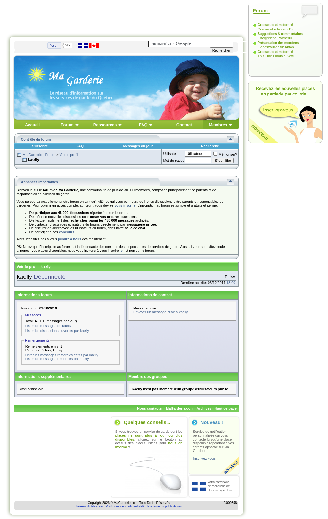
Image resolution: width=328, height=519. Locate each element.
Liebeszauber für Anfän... (277, 47)
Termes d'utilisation (89, 506)
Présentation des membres (278, 43)
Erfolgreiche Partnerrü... (276, 38)
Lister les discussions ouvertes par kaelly (57, 331)
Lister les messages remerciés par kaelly (57, 359)
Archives (204, 408)
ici (122, 250)
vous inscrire (124, 205)
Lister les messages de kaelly (48, 326)
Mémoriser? (225, 154)
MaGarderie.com (179, 408)
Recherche (210, 146)
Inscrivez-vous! (205, 458)
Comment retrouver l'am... (278, 29)
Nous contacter (150, 408)
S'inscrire (40, 146)
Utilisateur (171, 154)
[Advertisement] (126, 17)
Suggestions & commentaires (280, 34)
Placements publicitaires (164, 506)
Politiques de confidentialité (125, 506)
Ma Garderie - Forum (38, 155)
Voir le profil (69, 155)
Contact (184, 124)
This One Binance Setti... (277, 56)
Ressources (105, 124)
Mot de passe (173, 160)
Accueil (32, 124)
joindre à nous (69, 239)
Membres (218, 124)
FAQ (143, 124)
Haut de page (226, 408)
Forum (67, 124)
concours (66, 232)
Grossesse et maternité (275, 25)
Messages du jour (138, 146)
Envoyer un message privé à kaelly (160, 312)
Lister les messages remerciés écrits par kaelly (61, 355)
